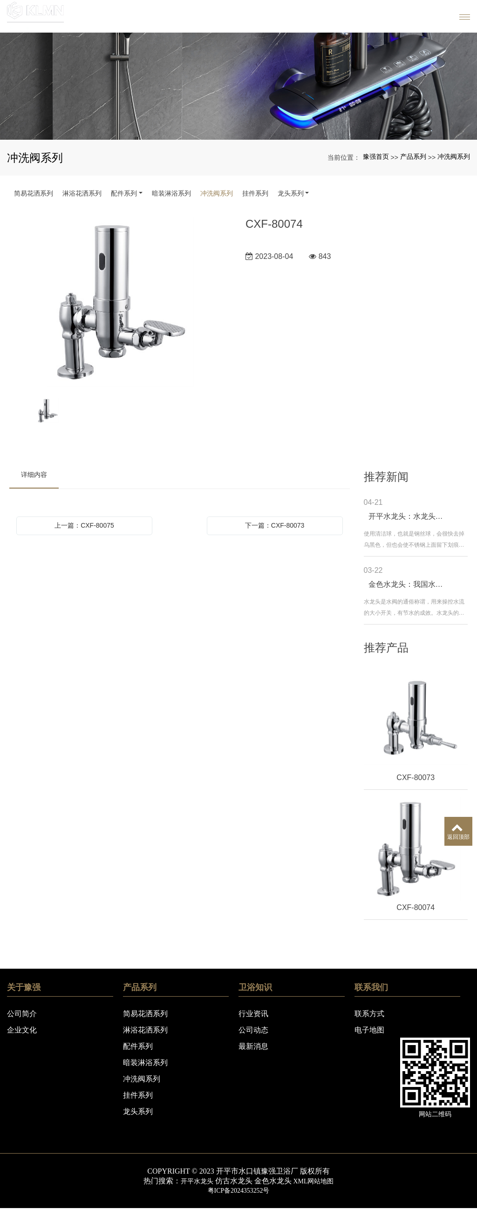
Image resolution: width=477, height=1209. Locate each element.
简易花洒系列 (33, 193)
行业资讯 (253, 1014)
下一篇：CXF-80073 (275, 525)
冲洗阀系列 (453, 156)
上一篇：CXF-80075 (84, 525)
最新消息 (253, 1046)
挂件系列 (255, 193)
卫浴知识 (255, 987)
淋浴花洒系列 (82, 193)
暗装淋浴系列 (171, 193)
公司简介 (22, 1014)
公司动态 (253, 1030)
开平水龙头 (193, 1181)
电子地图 (369, 1030)
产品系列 (413, 156)
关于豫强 (24, 987)
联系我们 (371, 987)
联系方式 (369, 1014)
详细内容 (34, 474)
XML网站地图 (316, 1181)
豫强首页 (376, 156)
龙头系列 (291, 193)
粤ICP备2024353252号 (238, 1191)
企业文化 (22, 1030)
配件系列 (124, 193)
